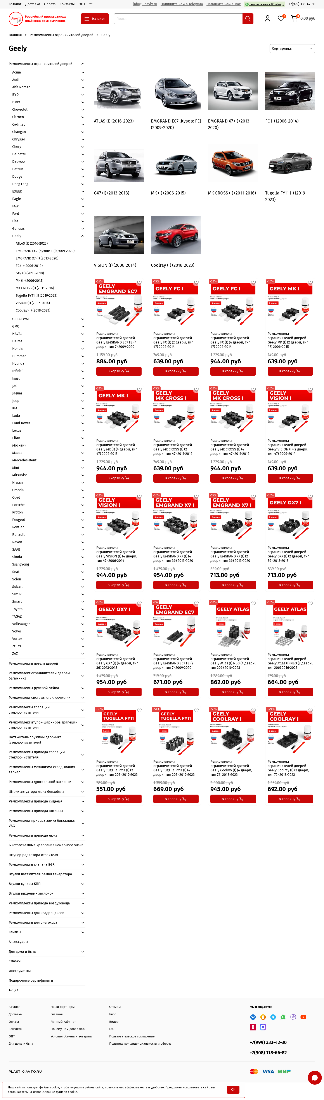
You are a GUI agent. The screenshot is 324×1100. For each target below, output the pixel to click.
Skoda (17, 557)
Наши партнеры (63, 1007)
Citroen (18, 117)
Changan (19, 132)
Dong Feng (20, 184)
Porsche (18, 505)
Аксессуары (18, 942)
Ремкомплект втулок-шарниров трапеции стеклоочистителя (43, 725)
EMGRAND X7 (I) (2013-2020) (37, 258)
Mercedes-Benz (24, 460)
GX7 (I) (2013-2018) (30, 273)
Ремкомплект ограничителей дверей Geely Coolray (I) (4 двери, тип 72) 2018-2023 (231, 768)
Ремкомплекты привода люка (33, 835)
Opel (16, 497)
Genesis (18, 228)
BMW (16, 102)
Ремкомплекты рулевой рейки (34, 688)
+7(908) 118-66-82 (268, 1053)
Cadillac (18, 124)
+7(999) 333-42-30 (302, 4)
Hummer (19, 356)
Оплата (50, 4)
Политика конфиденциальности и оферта (140, 1044)
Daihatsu (19, 154)
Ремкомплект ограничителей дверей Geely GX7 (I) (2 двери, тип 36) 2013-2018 (289, 554)
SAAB (16, 549)
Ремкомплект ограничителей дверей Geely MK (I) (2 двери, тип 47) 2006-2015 (288, 340)
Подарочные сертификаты (31, 980)
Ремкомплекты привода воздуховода (39, 903)
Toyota (17, 609)
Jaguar (17, 393)
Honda (17, 349)
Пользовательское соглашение (132, 1036)
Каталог (15, 4)
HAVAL (17, 334)
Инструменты (20, 971)
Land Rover (21, 423)
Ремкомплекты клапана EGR (32, 864)
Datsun (17, 169)
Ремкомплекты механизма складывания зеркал (42, 769)
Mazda (17, 453)
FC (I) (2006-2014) (29, 266)
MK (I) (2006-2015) (29, 281)
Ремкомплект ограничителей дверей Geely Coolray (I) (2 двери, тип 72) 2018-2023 (288, 768)
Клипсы (15, 932)
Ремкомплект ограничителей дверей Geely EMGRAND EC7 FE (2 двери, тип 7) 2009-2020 (173, 661)
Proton (17, 512)
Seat (15, 572)
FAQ (111, 1029)
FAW (15, 206)
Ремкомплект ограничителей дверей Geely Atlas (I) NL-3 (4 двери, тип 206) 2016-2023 (233, 661)
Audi (15, 80)
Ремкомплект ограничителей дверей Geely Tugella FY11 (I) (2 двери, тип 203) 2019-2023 (117, 768)
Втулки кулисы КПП (25, 884)
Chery (16, 147)
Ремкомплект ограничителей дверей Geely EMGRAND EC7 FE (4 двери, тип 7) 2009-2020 (116, 340)
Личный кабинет (63, 1022)
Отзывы (115, 1007)
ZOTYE (17, 646)
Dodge (17, 176)
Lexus (16, 430)
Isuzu (16, 378)
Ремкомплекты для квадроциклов (36, 913)
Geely (16, 236)
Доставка (32, 4)
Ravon (17, 542)
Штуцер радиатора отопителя (33, 855)
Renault (18, 534)
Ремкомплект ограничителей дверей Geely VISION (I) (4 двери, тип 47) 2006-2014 (116, 554)
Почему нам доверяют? (68, 1029)
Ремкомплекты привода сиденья (35, 801)
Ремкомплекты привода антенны (36, 811)
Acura (16, 72)
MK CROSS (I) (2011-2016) (35, 288)
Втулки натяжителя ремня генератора (40, 874)
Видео (113, 1022)
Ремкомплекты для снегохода (33, 922)
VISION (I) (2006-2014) (33, 303)
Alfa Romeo (21, 87)
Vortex (17, 639)
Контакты (67, 4)
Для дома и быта (22, 951)
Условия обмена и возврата (71, 1036)
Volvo (16, 631)
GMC (15, 326)
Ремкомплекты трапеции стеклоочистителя (29, 710)
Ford (15, 214)
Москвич (19, 445)
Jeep (15, 401)
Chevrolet (20, 109)
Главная (15, 35)
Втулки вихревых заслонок (31, 893)
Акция (14, 990)
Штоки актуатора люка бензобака (36, 792)
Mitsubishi (20, 475)
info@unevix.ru (145, 4)
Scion (16, 579)
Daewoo (18, 161)
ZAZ (15, 654)
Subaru (18, 587)
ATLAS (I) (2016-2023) (32, 243)
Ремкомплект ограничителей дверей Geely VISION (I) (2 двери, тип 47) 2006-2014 (288, 447)
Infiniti (17, 371)
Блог (112, 1014)
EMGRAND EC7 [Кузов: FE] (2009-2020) (45, 251)
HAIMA (17, 341)
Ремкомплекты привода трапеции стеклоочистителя (37, 754)
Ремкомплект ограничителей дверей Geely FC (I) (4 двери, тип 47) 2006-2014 (230, 340)
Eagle (16, 199)
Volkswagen (21, 624)
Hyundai (19, 363)
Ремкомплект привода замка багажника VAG (42, 823)
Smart (17, 601)
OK (233, 1089)
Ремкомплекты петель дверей (33, 663)
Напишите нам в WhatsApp (264, 4)
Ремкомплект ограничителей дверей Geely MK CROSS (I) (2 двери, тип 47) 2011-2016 (172, 447)
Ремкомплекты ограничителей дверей (62, 35)
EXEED (17, 191)
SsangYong (20, 564)
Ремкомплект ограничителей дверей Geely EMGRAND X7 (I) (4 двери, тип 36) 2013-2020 (173, 554)
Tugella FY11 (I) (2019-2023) (36, 295)
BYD (15, 95)
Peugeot (18, 520)
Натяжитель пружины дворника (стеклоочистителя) (35, 739)
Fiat (15, 221)
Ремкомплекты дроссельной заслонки (40, 782)
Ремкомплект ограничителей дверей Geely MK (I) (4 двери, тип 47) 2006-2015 (116, 447)
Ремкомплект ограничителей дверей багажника (39, 675)
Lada (16, 415)
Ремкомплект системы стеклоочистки (40, 697)
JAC (14, 386)
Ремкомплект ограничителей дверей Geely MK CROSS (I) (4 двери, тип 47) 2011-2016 (229, 447)
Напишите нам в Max (223, 4)
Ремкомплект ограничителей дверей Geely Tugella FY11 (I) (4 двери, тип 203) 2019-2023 (174, 768)
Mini (15, 468)
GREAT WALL (21, 319)
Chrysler (18, 139)
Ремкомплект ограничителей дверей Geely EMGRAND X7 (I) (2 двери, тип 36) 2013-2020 (230, 554)
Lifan (16, 438)
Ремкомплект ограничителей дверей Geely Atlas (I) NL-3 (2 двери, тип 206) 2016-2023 (290, 661)
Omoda (18, 490)
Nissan (17, 482)
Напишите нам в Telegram (182, 4)
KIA (14, 408)
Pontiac (18, 527)
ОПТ (82, 4)
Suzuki (17, 594)
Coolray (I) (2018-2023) (33, 310)
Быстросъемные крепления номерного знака (46, 845)
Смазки (15, 961)
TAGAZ (17, 616)
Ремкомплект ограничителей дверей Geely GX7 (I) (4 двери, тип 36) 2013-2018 (117, 661)
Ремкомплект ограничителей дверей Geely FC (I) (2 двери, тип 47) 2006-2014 (173, 340)
